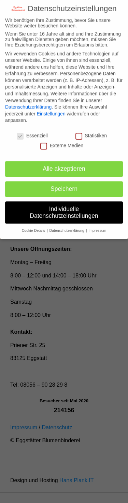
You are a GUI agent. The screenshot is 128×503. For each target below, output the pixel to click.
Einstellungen (51, 106)
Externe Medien (61, 138)
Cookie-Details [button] (34, 223)
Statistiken (91, 128)
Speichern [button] (64, 181)
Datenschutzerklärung (28, 99)
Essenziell (32, 128)
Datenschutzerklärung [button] (67, 223)
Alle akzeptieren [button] (64, 161)
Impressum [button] (97, 223)
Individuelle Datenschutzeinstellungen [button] (64, 205)
